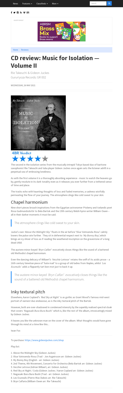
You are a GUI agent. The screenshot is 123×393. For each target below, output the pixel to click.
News (15, 3)
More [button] (55, 3)
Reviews (25, 49)
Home (15, 49)
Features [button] (27, 3)
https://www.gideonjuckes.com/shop (44, 340)
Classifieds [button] (42, 3)
